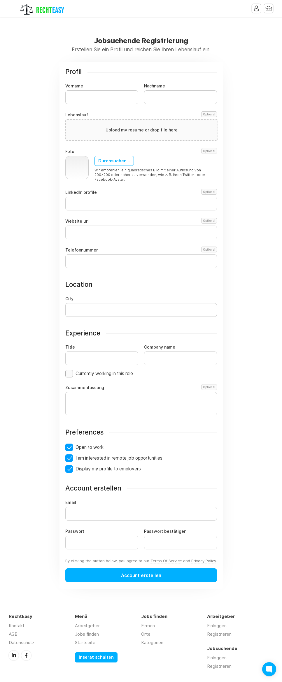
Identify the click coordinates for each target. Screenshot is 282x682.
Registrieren (219, 634)
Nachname (154, 86)
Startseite (85, 642)
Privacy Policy (203, 560)
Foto (141, 152)
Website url (141, 221)
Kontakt (16, 625)
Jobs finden (87, 634)
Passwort (74, 531)
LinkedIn (14, 655)
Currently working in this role (104, 373)
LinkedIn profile (141, 192)
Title (70, 347)
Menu (13, 8)
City (69, 299)
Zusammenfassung (141, 388)
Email (70, 502)
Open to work (90, 447)
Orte (145, 634)
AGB (13, 634)
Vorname (74, 86)
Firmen (148, 625)
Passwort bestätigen (165, 531)
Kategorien (152, 642)
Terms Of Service (166, 560)
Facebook (26, 655)
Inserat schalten (96, 657)
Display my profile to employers (108, 469)
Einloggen (217, 625)
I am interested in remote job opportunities (119, 458)
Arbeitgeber (87, 625)
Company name (159, 347)
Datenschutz (21, 642)
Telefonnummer (141, 250)
